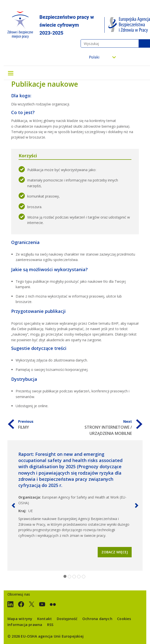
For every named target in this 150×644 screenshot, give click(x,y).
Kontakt (44, 618)
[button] (13, 505)
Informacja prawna (24, 624)
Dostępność (67, 618)
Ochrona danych (97, 618)
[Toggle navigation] (11, 73)
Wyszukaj (144, 43)
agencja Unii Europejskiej (61, 636)
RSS (50, 624)
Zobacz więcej (114, 552)
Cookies (124, 618)
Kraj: (22, 510)
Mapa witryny (19, 618)
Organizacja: (29, 497)
